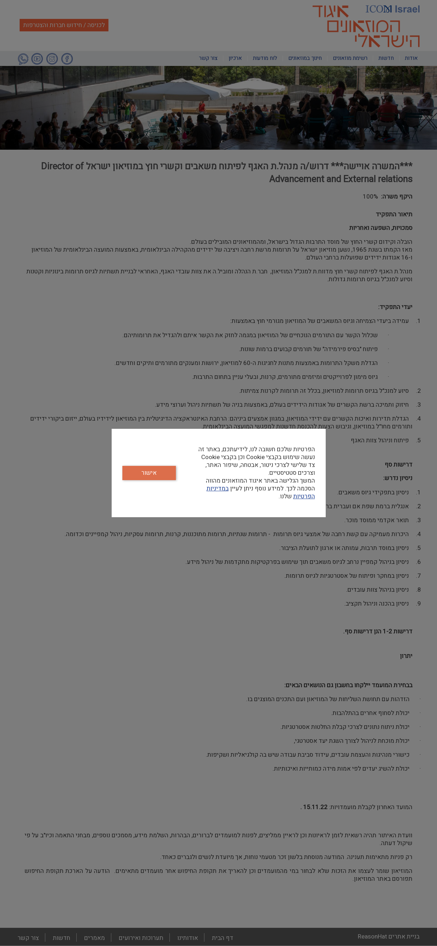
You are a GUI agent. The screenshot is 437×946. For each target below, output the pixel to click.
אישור (149, 472)
